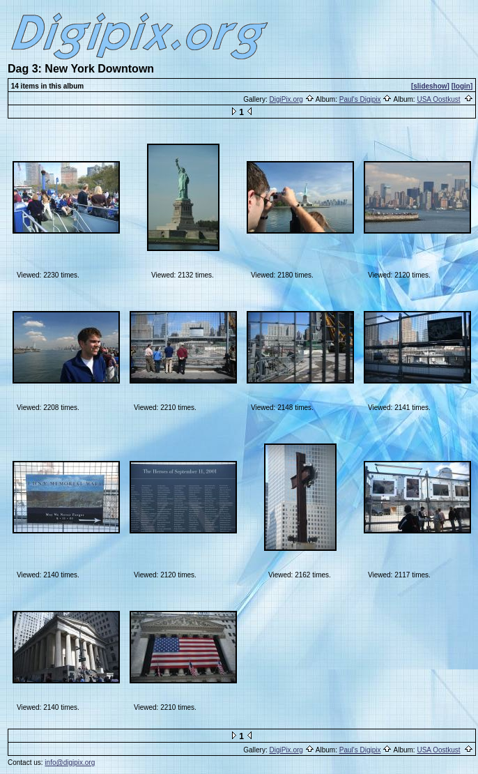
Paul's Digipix (360, 99)
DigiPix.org (285, 99)
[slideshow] (430, 86)
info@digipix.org (70, 762)
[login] (462, 86)
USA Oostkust (438, 99)
